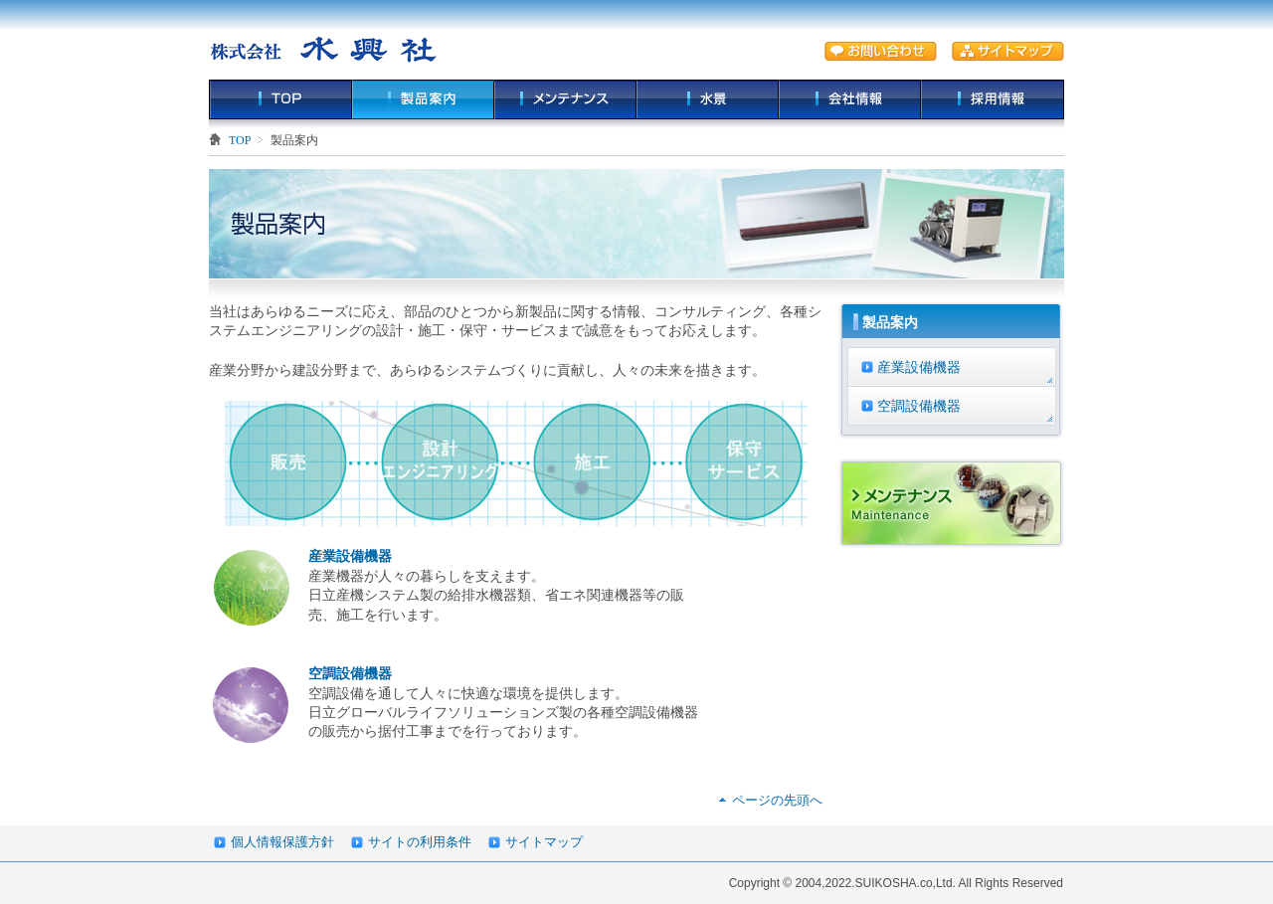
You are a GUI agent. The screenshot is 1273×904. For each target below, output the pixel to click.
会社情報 (850, 99)
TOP (280, 99)
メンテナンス (565, 99)
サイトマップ (544, 841)
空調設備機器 (350, 673)
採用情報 (992, 99)
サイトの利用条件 (419, 841)
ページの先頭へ (777, 800)
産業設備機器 (350, 556)
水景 (707, 99)
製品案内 (423, 99)
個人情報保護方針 (282, 841)
